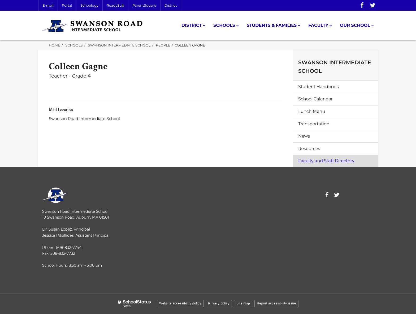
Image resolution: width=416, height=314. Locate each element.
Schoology (89, 5)
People (163, 45)
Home (54, 45)
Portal (67, 5)
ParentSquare (144, 5)
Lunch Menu (311, 111)
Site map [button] (243, 303)
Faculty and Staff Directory (326, 160)
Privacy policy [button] (218, 303)
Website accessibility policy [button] (180, 303)
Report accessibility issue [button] (276, 303)
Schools (74, 45)
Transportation (314, 123)
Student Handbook (318, 86)
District (170, 5)
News (304, 136)
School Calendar (315, 98)
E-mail (48, 5)
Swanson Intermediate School (119, 45)
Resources (309, 148)
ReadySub (115, 5)
